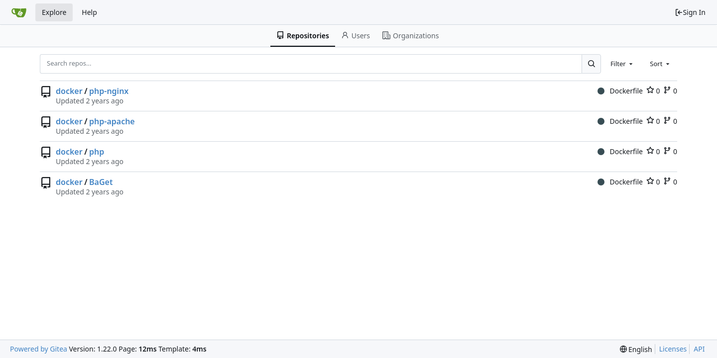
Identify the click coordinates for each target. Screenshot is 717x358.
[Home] (19, 12)
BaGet (101, 182)
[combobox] (622, 63)
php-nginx (108, 91)
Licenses (673, 349)
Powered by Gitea (38, 349)
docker (69, 91)
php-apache (112, 121)
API (699, 349)
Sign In (690, 12)
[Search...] (591, 63)
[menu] (636, 349)
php (96, 152)
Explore (54, 12)
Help (89, 12)
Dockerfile (620, 90)
